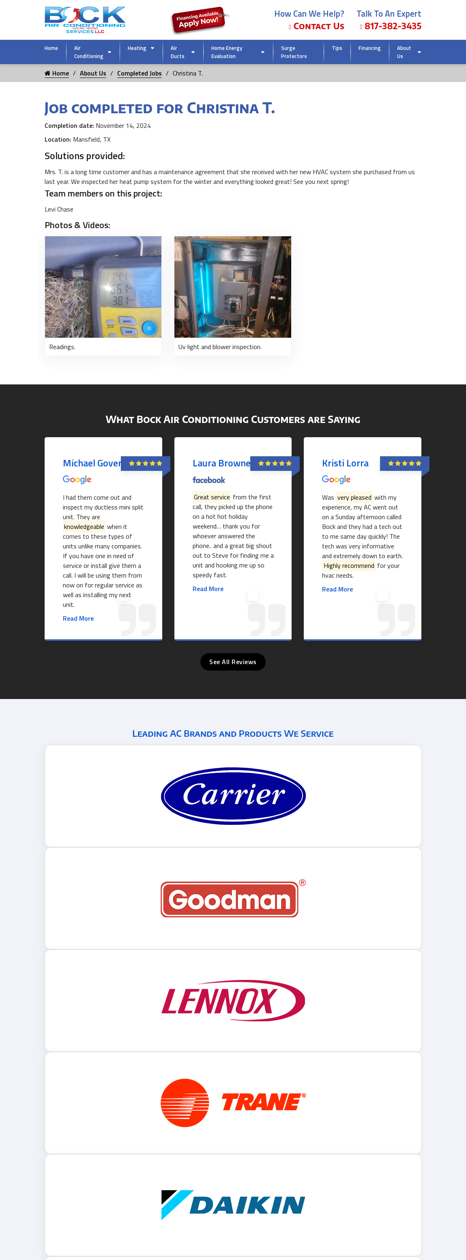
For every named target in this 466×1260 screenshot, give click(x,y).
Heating (137, 48)
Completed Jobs (139, 73)
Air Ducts (178, 52)
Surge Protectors (294, 52)
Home (51, 48)
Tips (337, 48)
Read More (78, 618)
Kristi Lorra (345, 462)
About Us (404, 52)
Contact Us (316, 25)
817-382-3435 (390, 25)
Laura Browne (222, 462)
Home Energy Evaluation (226, 52)
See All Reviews (233, 662)
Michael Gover (92, 462)
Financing (370, 48)
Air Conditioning (88, 52)
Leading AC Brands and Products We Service (232, 733)
